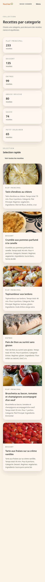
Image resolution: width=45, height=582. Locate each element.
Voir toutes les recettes (14, 158)
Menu (38, 4)
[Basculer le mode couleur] (26, 4)
